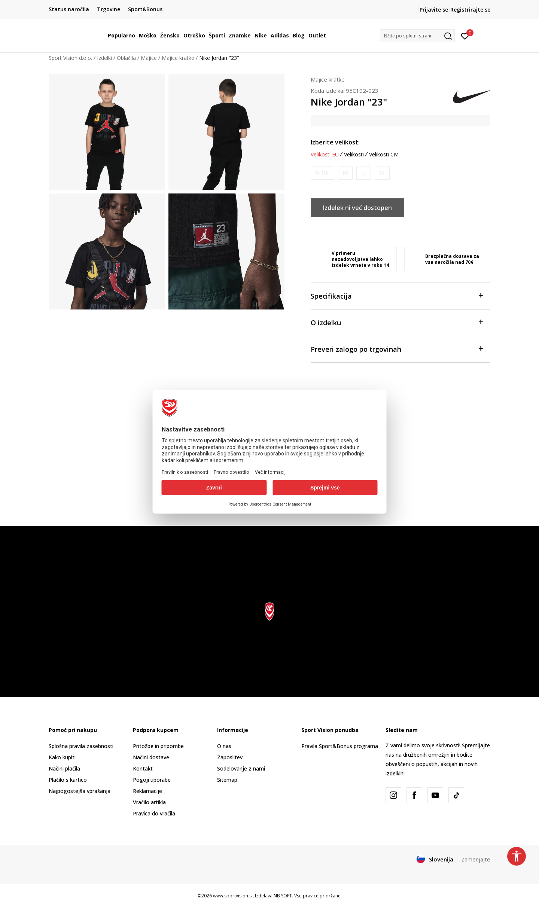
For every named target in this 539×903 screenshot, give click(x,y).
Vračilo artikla (149, 802)
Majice (149, 57)
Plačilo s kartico (68, 779)
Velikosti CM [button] (384, 155)
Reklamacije (147, 790)
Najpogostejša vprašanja (79, 790)
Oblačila (126, 57)
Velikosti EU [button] (325, 155)
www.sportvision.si (233, 896)
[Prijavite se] (465, 35)
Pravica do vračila (154, 813)
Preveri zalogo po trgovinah (397, 349)
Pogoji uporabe (152, 779)
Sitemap (227, 779)
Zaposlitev (230, 757)
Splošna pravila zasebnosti (81, 746)
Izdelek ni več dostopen (357, 208)
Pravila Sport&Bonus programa (339, 746)
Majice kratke (178, 57)
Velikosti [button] (354, 155)
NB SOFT (283, 896)
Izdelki (104, 57)
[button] (417, 35)
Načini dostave (151, 757)
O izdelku (397, 322)
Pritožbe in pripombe (158, 746)
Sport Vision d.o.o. (70, 57)
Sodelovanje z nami (241, 768)
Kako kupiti (62, 757)
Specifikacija (397, 295)
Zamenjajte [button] (475, 859)
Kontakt (143, 768)
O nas (224, 746)
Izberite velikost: (335, 142)
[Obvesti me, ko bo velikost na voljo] (322, 173)
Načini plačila (64, 768)
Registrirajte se (470, 9)
